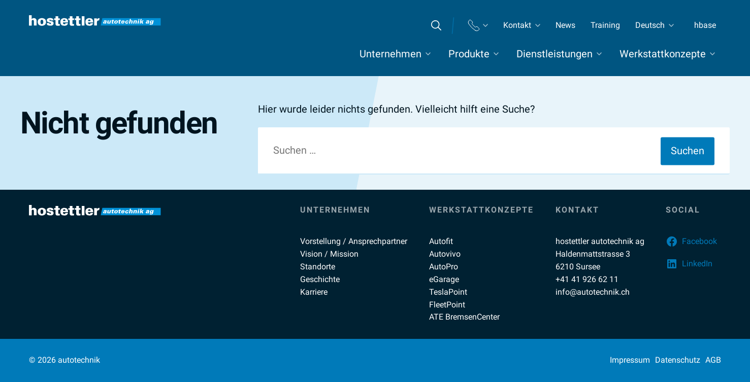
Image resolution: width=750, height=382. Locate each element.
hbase (705, 25)
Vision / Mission (329, 254)
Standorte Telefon (478, 25)
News (565, 25)
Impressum (630, 360)
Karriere (314, 292)
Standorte (317, 266)
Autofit (441, 241)
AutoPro (443, 266)
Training (605, 25)
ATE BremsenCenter (464, 317)
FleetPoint (447, 304)
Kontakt (517, 25)
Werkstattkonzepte (662, 54)
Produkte (469, 54)
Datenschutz (677, 360)
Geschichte (320, 279)
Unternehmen (390, 54)
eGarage (444, 279)
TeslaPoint (448, 292)
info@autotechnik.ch (593, 292)
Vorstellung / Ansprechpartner (353, 241)
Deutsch (650, 25)
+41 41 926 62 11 (587, 279)
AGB (713, 360)
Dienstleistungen (554, 54)
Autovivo (445, 254)
